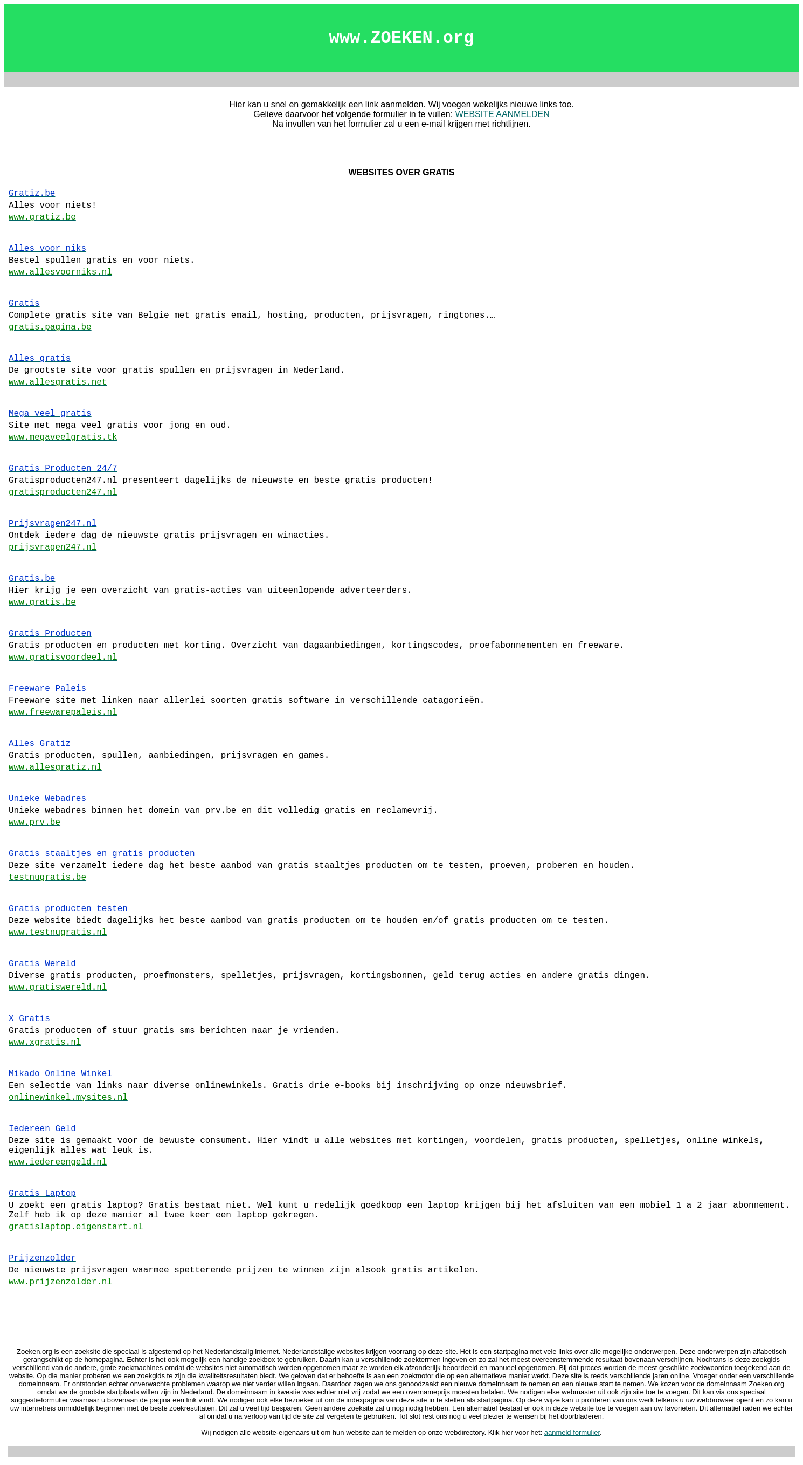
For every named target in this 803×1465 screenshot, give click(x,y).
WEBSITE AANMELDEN (502, 114)
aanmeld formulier (572, 1432)
